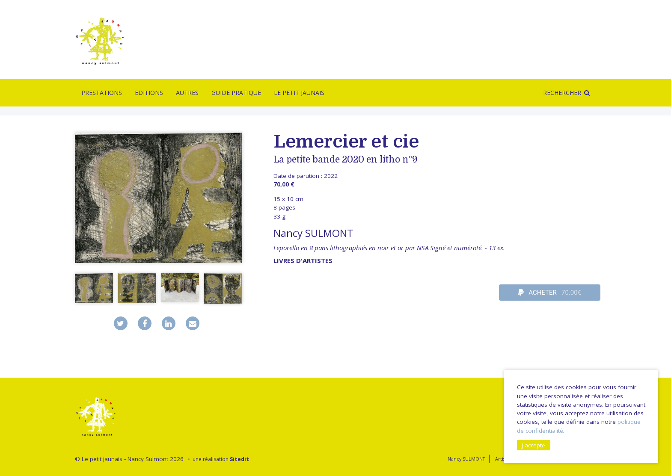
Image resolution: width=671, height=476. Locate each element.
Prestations (101, 93)
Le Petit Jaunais (299, 93)
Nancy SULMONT (313, 233)
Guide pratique (236, 93)
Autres (187, 93)
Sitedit (239, 459)
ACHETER (549, 292)
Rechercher (562, 93)
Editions (149, 93)
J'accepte (533, 445)
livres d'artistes (303, 260)
